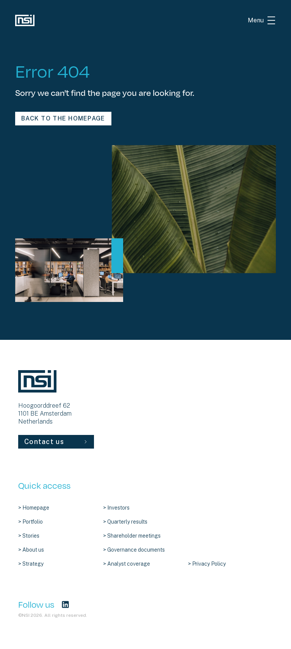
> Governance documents (134, 550)
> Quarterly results (125, 522)
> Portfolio (30, 522)
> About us (31, 550)
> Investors (116, 508)
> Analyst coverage (126, 564)
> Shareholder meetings (132, 536)
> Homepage (33, 508)
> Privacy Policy (207, 564)
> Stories (28, 536)
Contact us (56, 442)
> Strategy (31, 564)
